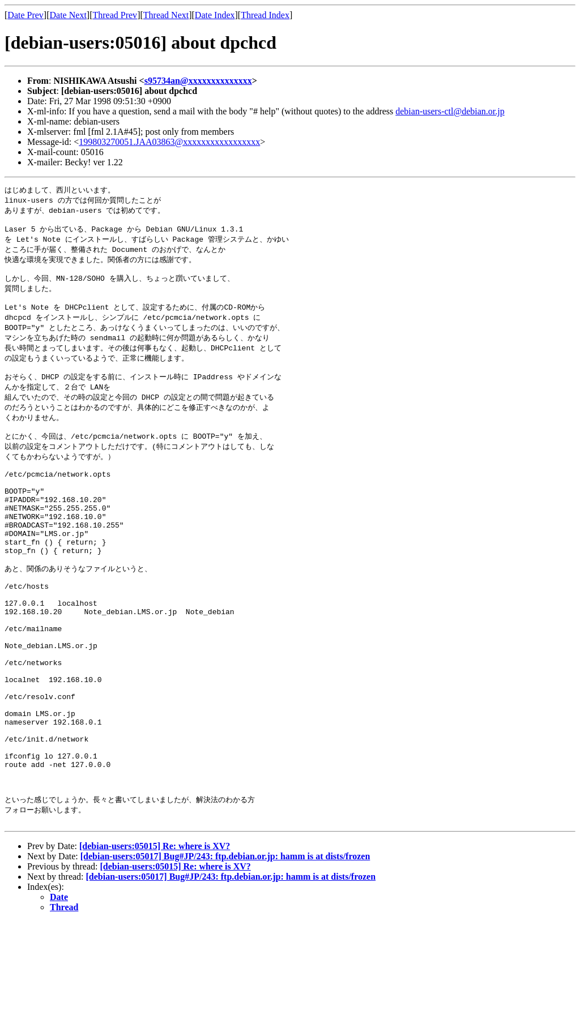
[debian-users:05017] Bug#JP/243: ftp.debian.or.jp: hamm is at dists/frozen (225, 945)
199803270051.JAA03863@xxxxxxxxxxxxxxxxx (169, 142)
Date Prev (25, 15)
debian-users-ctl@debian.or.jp (449, 111)
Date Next (68, 15)
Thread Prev (114, 15)
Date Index (215, 15)
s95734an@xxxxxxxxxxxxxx (198, 80)
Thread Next (166, 15)
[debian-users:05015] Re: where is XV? (154, 935)
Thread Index (265, 15)
